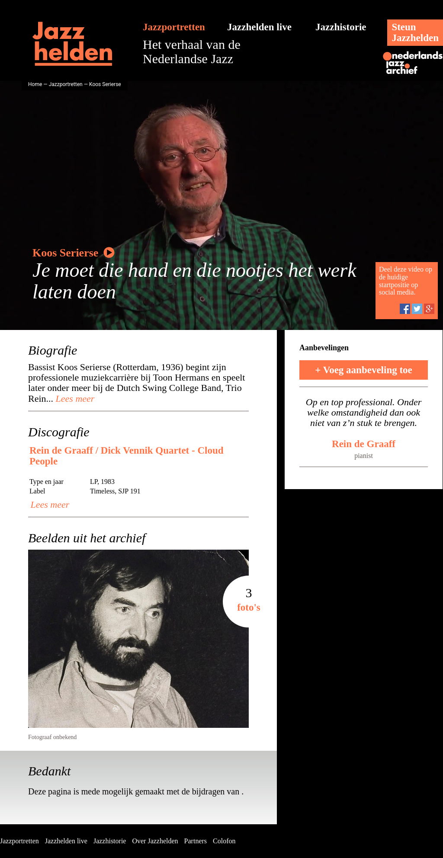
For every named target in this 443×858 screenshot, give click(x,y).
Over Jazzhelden (155, 841)
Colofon (224, 841)
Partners (195, 841)
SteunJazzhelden (415, 32)
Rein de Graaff (363, 444)
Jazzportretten (174, 27)
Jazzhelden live (259, 27)
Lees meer (73, 398)
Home (35, 84)
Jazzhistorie (340, 27)
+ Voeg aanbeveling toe (363, 370)
